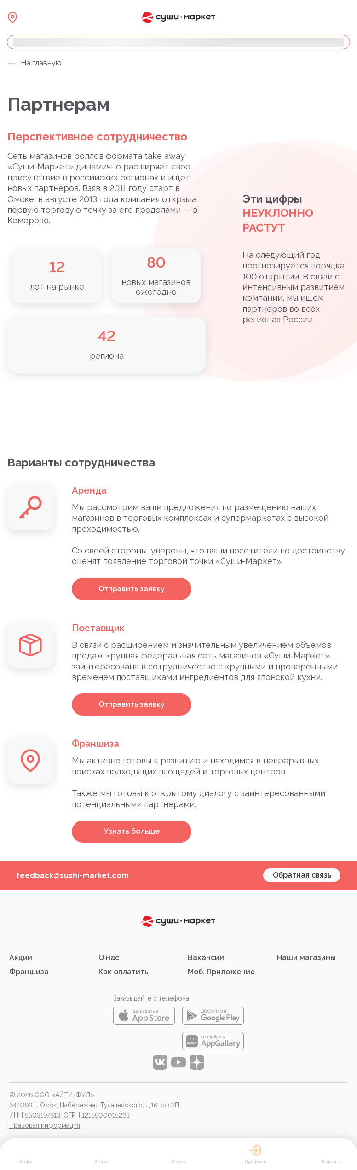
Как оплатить (123, 971)
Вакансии (206, 957)
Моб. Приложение (221, 971)
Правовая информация (44, 1125)
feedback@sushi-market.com (73, 875)
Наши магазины (306, 957)
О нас (108, 957)
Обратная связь (302, 875)
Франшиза (29, 971)
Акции (20, 957)
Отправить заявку (131, 588)
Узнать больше (132, 831)
